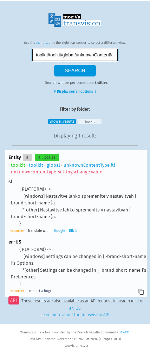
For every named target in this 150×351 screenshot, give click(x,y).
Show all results (62, 121)
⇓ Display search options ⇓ (75, 92)
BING (73, 231)
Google (59, 231)
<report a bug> (40, 291)
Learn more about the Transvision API (74, 314)
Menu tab (43, 43)
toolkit (89, 121)
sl (137, 300)
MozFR (124, 332)
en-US (74, 308)
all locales (47, 157)
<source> (17, 231)
